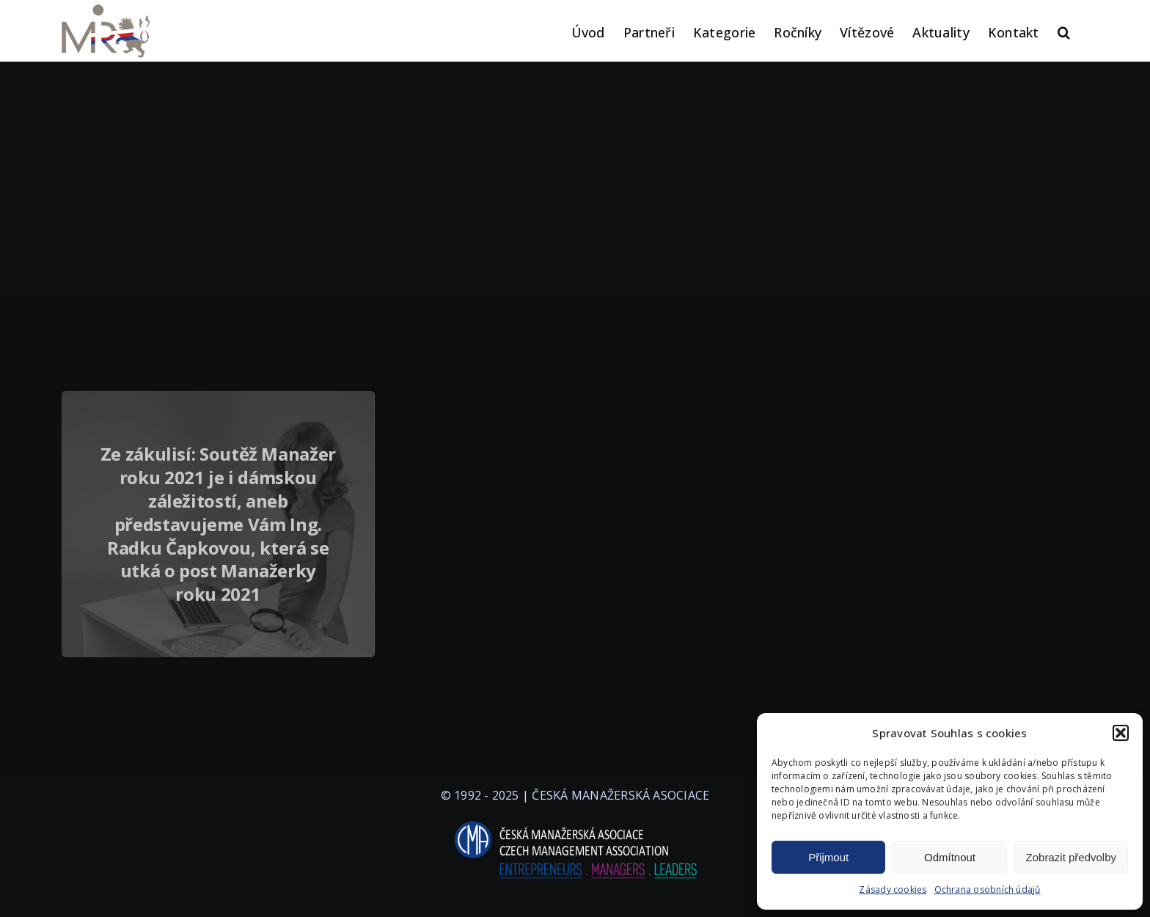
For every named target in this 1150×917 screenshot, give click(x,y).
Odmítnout (949, 857)
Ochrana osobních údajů (987, 889)
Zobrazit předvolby (1071, 857)
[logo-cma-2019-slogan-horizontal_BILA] (575, 821)
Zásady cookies (892, 889)
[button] (1120, 733)
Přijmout (828, 857)
